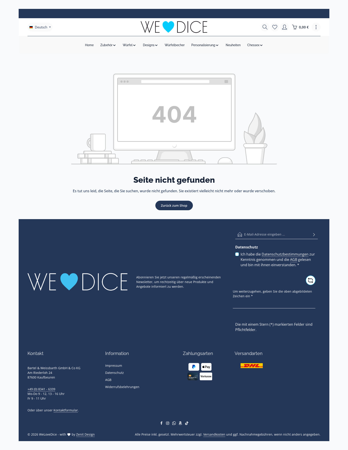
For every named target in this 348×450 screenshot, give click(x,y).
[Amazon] (180, 424)
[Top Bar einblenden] (316, 27)
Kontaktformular (65, 410)
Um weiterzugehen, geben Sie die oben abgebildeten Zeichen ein (272, 293)
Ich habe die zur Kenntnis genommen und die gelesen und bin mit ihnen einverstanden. (278, 259)
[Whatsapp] (174, 424)
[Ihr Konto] (284, 27)
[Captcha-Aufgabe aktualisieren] (310, 280)
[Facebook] (162, 424)
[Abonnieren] (314, 234)
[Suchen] (265, 27)
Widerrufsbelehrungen (122, 387)
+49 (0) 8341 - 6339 (41, 389)
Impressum (113, 365)
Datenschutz (114, 373)
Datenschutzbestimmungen (285, 254)
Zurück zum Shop (174, 205)
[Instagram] (168, 424)
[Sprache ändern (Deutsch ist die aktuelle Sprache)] (40, 27)
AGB (293, 259)
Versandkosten (214, 434)
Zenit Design (85, 434)
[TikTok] (187, 424)
